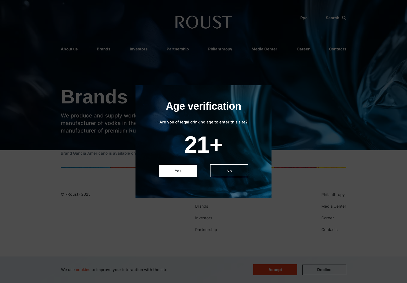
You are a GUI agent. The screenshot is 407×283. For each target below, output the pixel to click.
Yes (178, 170)
